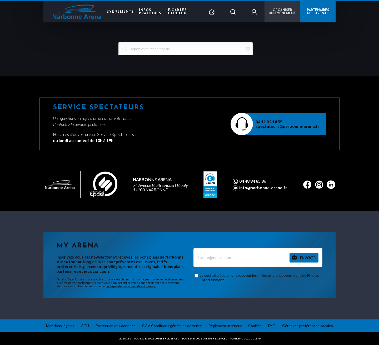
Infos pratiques (150, 12)
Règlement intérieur (225, 325)
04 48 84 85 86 (252, 181)
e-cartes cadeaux (177, 12)
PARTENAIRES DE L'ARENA (318, 12)
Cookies (255, 325)
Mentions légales (60, 325)
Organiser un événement (282, 12)
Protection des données (116, 325)
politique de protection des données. (131, 286)
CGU (85, 325)
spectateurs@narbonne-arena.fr (288, 126)
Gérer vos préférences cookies (307, 325)
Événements (120, 11)
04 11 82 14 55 (269, 121)
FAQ (272, 325)
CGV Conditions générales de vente (172, 325)
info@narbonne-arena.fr (263, 187)
